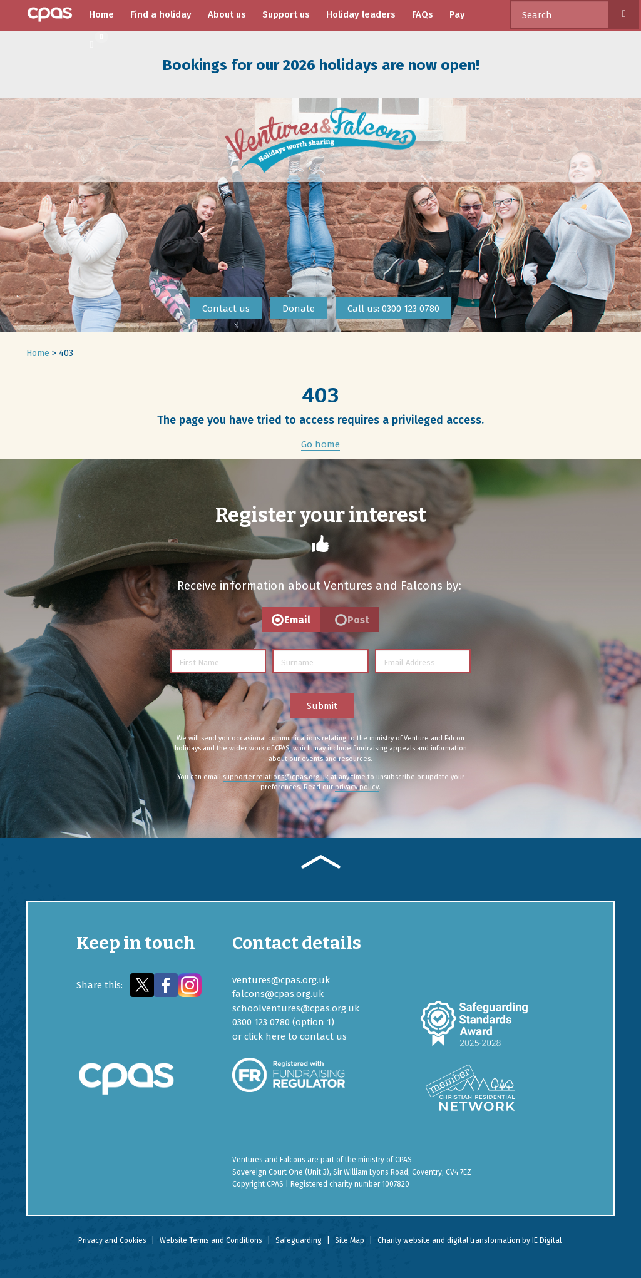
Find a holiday (161, 14)
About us (227, 14)
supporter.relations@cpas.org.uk (276, 777)
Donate (298, 308)
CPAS (403, 1159)
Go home (320, 444)
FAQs (422, 14)
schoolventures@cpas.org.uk (295, 1008)
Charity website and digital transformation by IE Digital (469, 1240)
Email (297, 620)
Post (358, 620)
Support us (286, 14)
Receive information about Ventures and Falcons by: (319, 585)
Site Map (349, 1240)
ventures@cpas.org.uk (281, 980)
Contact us (226, 308)
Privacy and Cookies (112, 1240)
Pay (457, 14)
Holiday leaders (361, 14)
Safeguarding (298, 1240)
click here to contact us (295, 1036)
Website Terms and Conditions (211, 1240)
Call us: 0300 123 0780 (393, 308)
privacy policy (357, 787)
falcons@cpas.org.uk (278, 993)
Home (101, 14)
